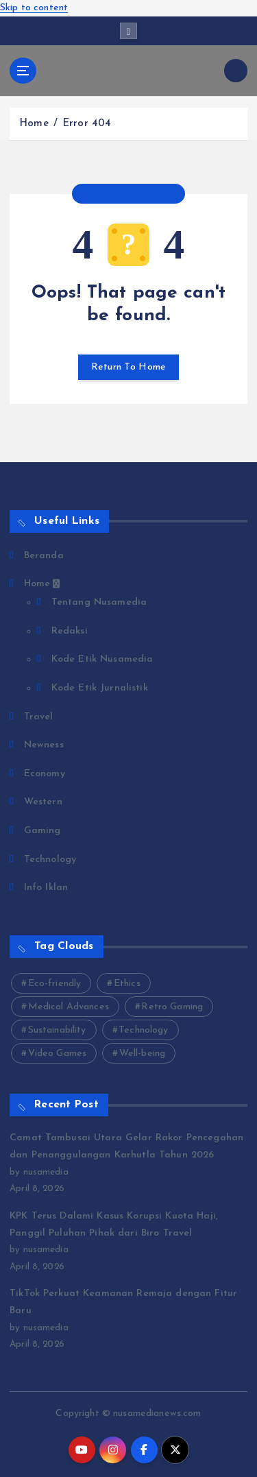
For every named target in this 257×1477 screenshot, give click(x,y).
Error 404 (86, 124)
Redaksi (69, 631)
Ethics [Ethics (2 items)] (127, 983)
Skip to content (34, 8)
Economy (44, 774)
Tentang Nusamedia (99, 602)
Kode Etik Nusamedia (102, 659)
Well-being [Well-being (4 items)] (142, 1053)
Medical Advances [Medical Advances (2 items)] (68, 1007)
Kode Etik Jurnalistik (99, 688)
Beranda (44, 556)
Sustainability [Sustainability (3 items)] (57, 1030)
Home (34, 124)
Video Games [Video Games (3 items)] (57, 1053)
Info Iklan (46, 887)
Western (43, 802)
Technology (50, 859)
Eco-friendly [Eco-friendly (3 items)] (55, 983)
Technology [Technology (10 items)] (143, 1030)
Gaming (42, 831)
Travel (38, 717)
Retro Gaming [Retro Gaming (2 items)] (172, 1007)
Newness (44, 745)
